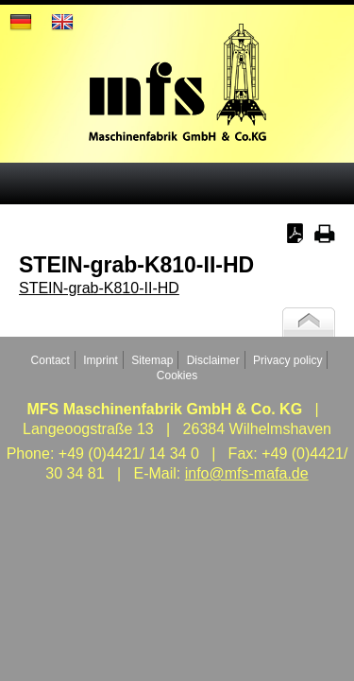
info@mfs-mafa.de (247, 473)
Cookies (177, 375)
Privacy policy (287, 360)
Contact (50, 360)
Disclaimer (213, 360)
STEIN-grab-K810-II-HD (99, 288)
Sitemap (152, 360)
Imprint (100, 360)
